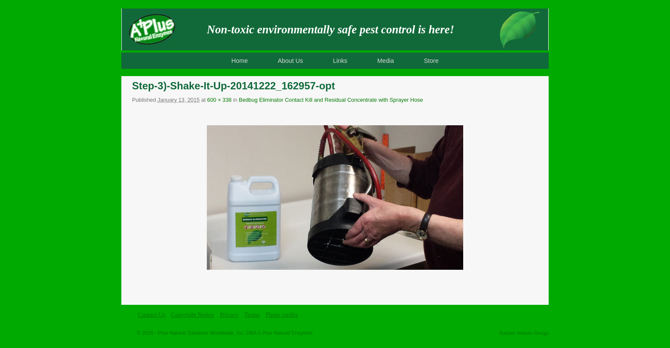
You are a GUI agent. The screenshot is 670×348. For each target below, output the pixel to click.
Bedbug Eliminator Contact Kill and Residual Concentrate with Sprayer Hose (331, 100)
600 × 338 (219, 100)
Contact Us (151, 314)
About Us (290, 60)
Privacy (229, 314)
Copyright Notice (192, 314)
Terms (252, 314)
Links (340, 60)
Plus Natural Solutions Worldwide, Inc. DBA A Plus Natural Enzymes (235, 333)
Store (431, 60)
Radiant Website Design (524, 333)
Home (240, 60)
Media (385, 60)
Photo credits (281, 314)
